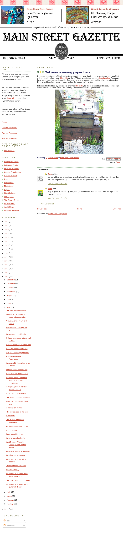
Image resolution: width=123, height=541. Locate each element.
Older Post (117, 209)
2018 (7, 237)
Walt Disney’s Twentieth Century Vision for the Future (16, 444)
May (8, 307)
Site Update (9, 197)
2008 (7, 277)
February (10, 500)
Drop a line (11, 98)
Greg (50, 174)
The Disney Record (12, 200)
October (10, 288)
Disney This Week (11, 162)
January (10, 504)
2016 (7, 245)
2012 (7, 261)
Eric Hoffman (9, 151)
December (11, 280)
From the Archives (11, 169)
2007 (7, 509)
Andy (50, 189)
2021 (7, 225)
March (9, 496)
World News (9, 207)
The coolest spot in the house (18, 412)
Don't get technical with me (17, 349)
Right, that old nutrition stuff (17, 374)
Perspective (9, 183)
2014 (7, 253)
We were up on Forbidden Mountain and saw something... (16, 380)
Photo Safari (9, 186)
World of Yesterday (11, 210)
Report (118, 162)
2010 (7, 269)
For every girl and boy (15, 434)
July (8, 299)
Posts (7, 521)
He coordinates (12, 430)
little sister (79, 86)
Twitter (4, 122)
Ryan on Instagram (9, 138)
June (9, 303)
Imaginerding (104, 78)
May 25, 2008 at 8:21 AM (57, 184)
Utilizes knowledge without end (18, 345)
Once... (7, 179)
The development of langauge (18, 397)
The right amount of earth (16, 310)
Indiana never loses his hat (16, 370)
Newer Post (41, 209)
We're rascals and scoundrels (18, 451)
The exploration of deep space (18, 480)
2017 (7, 241)
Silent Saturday (10, 193)
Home (79, 209)
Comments (9, 526)
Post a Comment (47, 204)
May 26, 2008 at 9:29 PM (57, 198)
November (11, 284)
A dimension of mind (14, 408)
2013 (7, 257)
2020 (7, 229)
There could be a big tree (16, 466)
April (9, 492)
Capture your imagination (16, 393)
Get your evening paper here (17, 353)
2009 (7, 273)
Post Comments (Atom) (57, 214)
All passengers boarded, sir (17, 426)
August (10, 295)
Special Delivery (12, 470)
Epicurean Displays (12, 165)
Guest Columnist (10, 176)
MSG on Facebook (9, 128)
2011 (7, 265)
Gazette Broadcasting (12, 172)
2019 (7, 233)
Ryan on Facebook (9, 133)
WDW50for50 (9, 203)
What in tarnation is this (15, 438)
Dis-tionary (10, 416)
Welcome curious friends (16, 334)
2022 (7, 222)
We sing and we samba (15, 455)
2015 (7, 249)
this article (64, 78)
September (11, 292)
